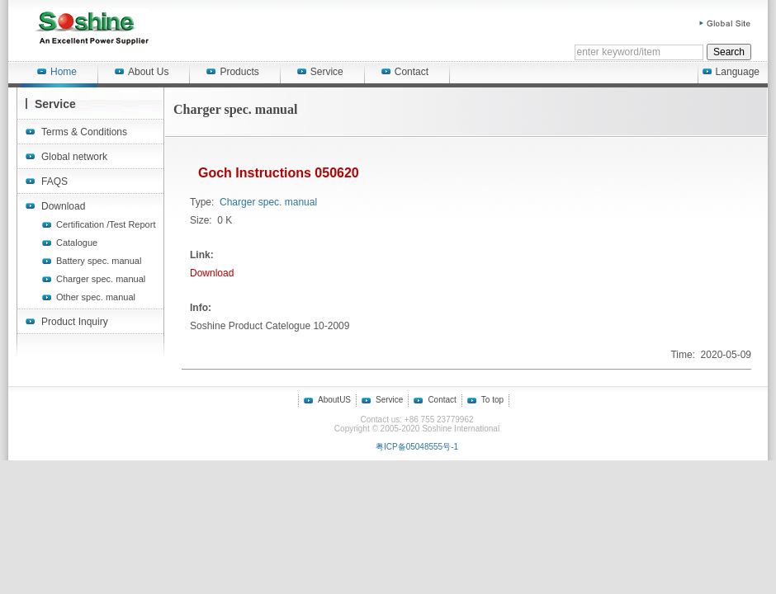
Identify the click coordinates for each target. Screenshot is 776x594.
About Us (141, 72)
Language (731, 72)
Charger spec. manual (100, 279)
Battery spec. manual (98, 261)
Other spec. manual (95, 297)
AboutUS (334, 399)
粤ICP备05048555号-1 (417, 446)
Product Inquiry (74, 322)
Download (63, 206)
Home (57, 72)
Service (320, 72)
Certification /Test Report (105, 224)
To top (492, 399)
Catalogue (76, 243)
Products (232, 72)
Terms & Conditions (84, 132)
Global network (74, 157)
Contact (404, 72)
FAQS (54, 181)
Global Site (725, 23)
